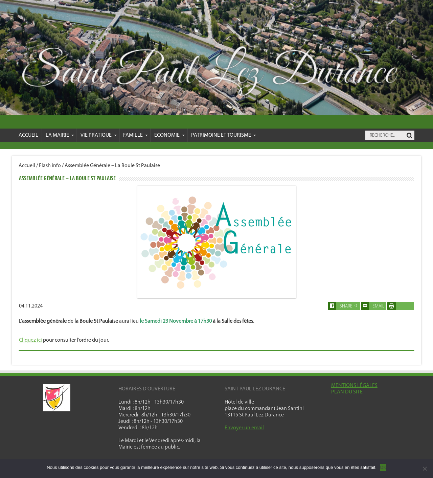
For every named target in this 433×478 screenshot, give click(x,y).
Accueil (28, 135)
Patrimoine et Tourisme (223, 135)
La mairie (60, 135)
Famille (135, 135)
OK (383, 467)
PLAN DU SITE (347, 392)
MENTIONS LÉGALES (354, 385)
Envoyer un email (244, 428)
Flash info (50, 165)
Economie (169, 135)
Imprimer (399, 306)
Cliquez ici (30, 340)
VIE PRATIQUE (99, 135)
